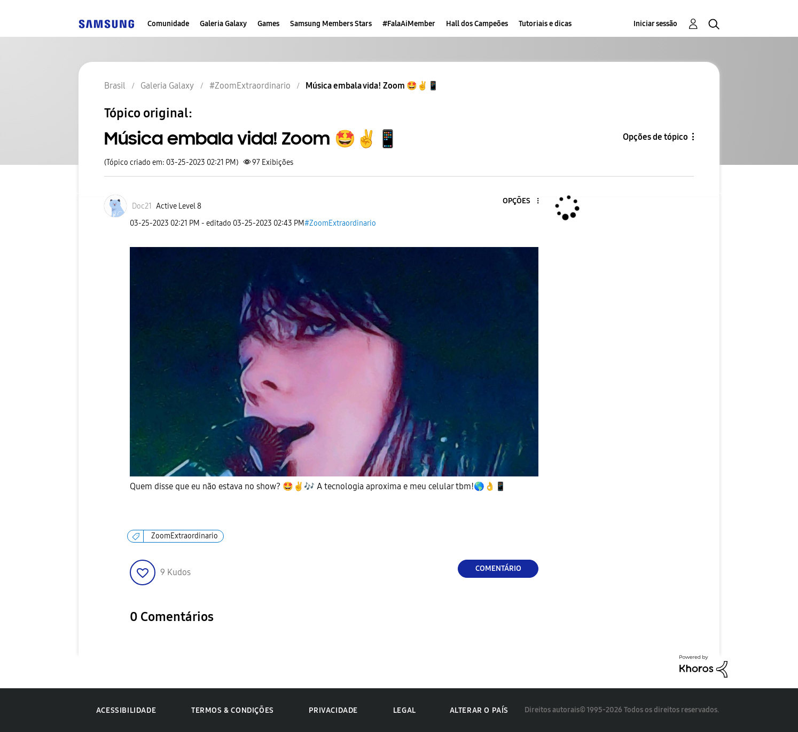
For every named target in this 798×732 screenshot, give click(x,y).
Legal (404, 710)
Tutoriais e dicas (545, 23)
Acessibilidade (126, 710)
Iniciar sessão (655, 23)
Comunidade (168, 23)
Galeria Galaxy (223, 23)
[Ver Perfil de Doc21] (142, 206)
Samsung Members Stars (331, 23)
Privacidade (333, 710)
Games (268, 23)
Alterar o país (479, 710)
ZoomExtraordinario (184, 535)
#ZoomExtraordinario (340, 223)
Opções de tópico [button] (655, 137)
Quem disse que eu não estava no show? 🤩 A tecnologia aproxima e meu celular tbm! (318, 486)
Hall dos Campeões (477, 23)
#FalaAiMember (408, 23)
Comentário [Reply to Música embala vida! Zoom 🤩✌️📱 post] (498, 568)
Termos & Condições (232, 710)
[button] (520, 201)
